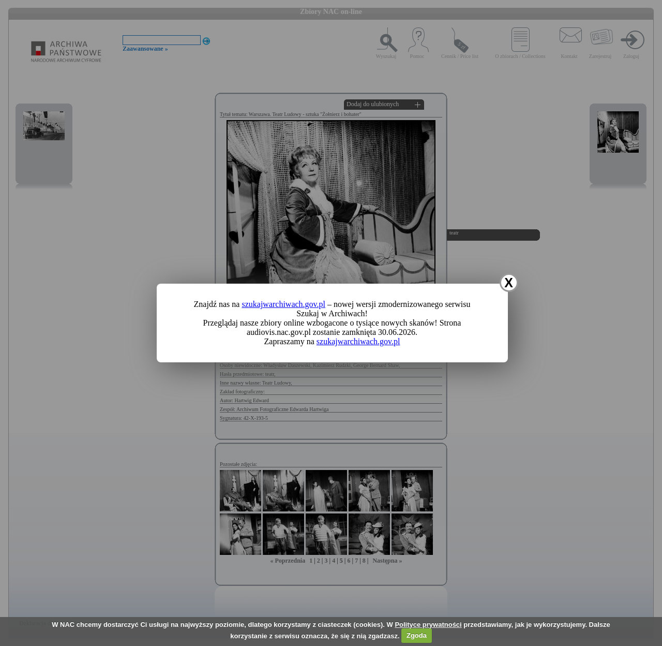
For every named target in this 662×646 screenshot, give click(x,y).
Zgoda (417, 635)
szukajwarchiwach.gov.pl (283, 304)
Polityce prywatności (428, 624)
